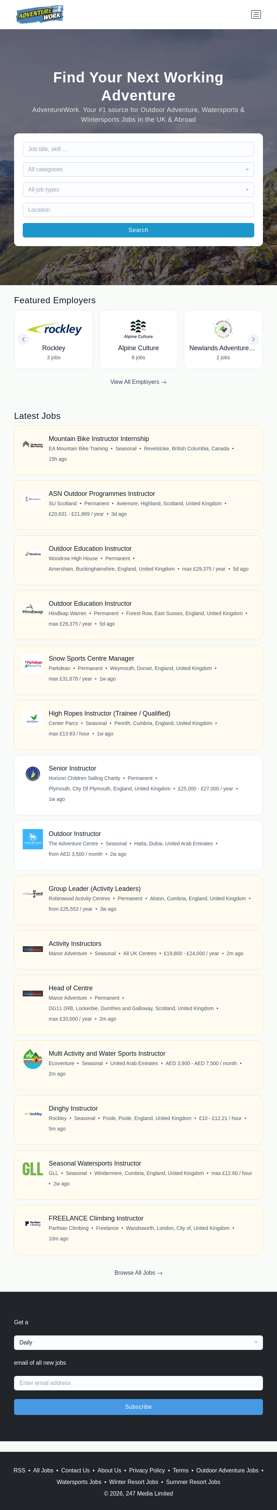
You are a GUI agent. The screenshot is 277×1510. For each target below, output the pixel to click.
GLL (53, 1183)
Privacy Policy (147, 1470)
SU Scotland (63, 504)
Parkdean (60, 671)
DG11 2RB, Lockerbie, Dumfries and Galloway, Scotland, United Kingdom (131, 1016)
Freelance (107, 1238)
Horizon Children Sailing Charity (84, 783)
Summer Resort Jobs (193, 1482)
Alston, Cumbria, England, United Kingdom (198, 905)
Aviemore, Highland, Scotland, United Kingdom (169, 504)
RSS (20, 1470)
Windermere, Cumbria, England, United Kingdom (149, 1183)
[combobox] (138, 169)
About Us (109, 1470)
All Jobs (43, 1470)
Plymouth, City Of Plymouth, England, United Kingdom (110, 793)
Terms (181, 1470)
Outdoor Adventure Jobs (227, 1470)
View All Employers (138, 382)
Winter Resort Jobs (133, 1482)
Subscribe (138, 1417)
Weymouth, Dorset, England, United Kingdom (161, 671)
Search (138, 230)
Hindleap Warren (68, 616)
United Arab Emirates (134, 1071)
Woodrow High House (73, 560)
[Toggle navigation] (256, 14)
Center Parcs (64, 727)
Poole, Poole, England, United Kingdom (147, 1127)
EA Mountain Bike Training (78, 449)
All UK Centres (140, 960)
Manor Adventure (68, 960)
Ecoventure (62, 1071)
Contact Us (75, 1470)
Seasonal (126, 449)
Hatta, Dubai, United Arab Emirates (174, 849)
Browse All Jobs (138, 1284)
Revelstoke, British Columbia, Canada (186, 449)
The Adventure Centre (73, 849)
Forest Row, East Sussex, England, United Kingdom (185, 616)
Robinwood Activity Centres (79, 905)
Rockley (58, 1127)
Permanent (97, 504)
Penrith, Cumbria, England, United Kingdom (164, 727)
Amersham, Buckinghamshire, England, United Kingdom (112, 571)
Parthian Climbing (69, 1238)
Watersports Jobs (79, 1482)
